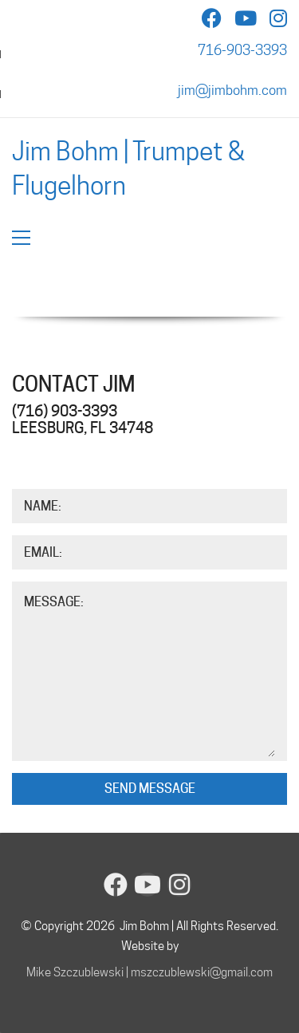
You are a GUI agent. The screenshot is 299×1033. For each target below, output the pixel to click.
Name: (42, 506)
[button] (21, 238)
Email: (43, 552)
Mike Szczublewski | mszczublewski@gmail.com (149, 972)
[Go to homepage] (149, 168)
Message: (54, 601)
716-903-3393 (242, 50)
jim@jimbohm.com (232, 90)
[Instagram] (179, 885)
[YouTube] (147, 885)
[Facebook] (116, 885)
